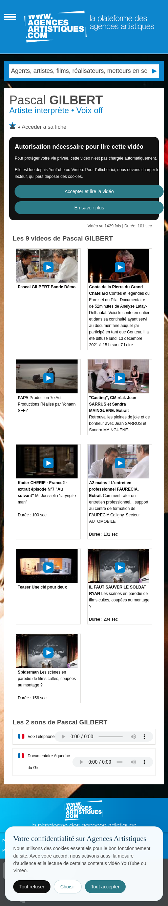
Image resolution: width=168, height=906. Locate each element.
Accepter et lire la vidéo (89, 191)
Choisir (67, 886)
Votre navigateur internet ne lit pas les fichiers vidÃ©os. (104, 737)
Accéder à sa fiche (44, 127)
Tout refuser (31, 886)
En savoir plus (89, 207)
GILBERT (56, 100)
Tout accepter (105, 886)
